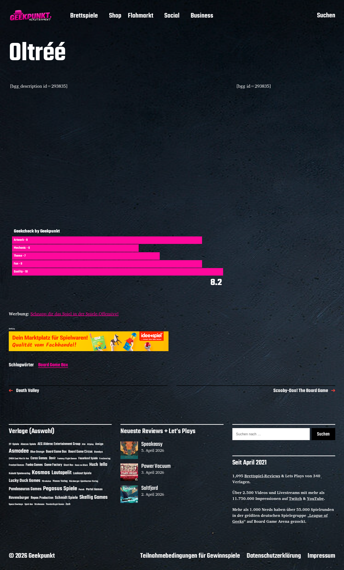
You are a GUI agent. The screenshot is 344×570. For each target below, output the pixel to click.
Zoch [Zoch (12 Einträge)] (68, 504)
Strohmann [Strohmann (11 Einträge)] (39, 504)
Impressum (321, 556)
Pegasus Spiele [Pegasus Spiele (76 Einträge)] (60, 488)
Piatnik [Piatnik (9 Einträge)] (81, 489)
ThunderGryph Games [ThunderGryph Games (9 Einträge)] (55, 504)
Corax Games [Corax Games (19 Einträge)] (38, 458)
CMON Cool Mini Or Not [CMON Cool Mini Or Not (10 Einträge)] (19, 458)
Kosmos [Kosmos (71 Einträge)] (41, 472)
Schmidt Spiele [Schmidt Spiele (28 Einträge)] (66, 498)
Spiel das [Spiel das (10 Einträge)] (29, 504)
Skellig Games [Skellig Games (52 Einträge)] (93, 497)
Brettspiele (84, 16)
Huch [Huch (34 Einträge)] (93, 464)
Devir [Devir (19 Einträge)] (52, 458)
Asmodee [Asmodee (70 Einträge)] (19, 451)
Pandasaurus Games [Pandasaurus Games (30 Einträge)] (25, 489)
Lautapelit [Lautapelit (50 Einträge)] (62, 473)
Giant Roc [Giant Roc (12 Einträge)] (68, 465)
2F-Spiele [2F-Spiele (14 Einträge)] (14, 444)
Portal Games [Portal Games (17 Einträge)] (94, 489)
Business (202, 16)
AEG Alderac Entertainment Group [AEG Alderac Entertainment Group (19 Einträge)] (59, 444)
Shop (115, 16)
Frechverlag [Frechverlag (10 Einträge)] (104, 458)
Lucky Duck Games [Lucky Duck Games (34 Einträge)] (24, 480)
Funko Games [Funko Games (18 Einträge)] (34, 465)
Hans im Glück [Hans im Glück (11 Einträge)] (81, 465)
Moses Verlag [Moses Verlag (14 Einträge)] (60, 481)
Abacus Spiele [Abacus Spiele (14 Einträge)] (28, 444)
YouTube (315, 498)
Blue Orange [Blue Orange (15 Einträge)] (37, 452)
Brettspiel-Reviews (262, 475)
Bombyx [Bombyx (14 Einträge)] (98, 452)
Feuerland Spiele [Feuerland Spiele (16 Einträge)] (88, 458)
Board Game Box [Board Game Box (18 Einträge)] (56, 451)
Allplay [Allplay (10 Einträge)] (90, 444)
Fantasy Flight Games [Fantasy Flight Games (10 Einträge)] (67, 458)
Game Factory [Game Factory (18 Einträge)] (53, 465)
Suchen (326, 15)
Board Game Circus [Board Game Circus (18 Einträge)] (80, 451)
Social (171, 16)
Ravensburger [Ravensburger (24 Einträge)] (19, 498)
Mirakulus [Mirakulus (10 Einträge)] (46, 481)
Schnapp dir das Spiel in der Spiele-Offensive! (74, 313)
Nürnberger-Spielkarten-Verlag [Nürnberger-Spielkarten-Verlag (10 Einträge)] (83, 481)
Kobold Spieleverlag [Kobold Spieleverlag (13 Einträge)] (19, 473)
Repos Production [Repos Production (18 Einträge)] (42, 498)
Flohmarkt (140, 16)
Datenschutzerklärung (274, 556)
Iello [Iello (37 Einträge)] (103, 464)
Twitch (295, 498)
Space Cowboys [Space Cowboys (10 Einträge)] (16, 504)
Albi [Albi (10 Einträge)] (84, 444)
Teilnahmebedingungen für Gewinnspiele (190, 556)
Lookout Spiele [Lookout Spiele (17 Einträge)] (82, 473)
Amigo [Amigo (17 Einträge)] (99, 444)
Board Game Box (53, 365)
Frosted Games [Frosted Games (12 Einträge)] (16, 465)
